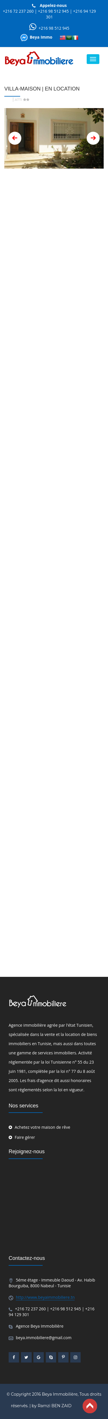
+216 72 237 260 (18, 11)
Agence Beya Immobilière (39, 1326)
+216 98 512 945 (54, 11)
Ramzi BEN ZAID (55, 1405)
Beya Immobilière (59, 1394)
